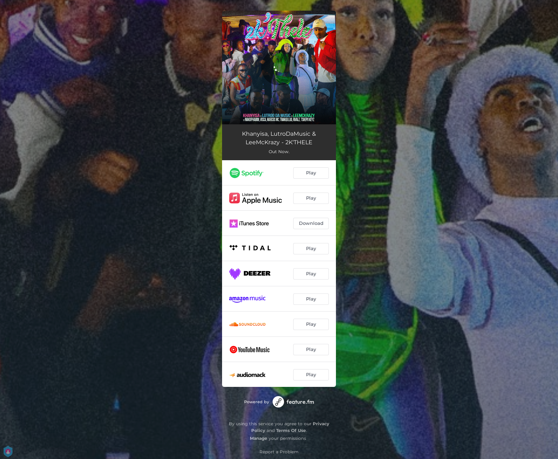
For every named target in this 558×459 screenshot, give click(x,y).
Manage (258, 438)
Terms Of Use (291, 430)
